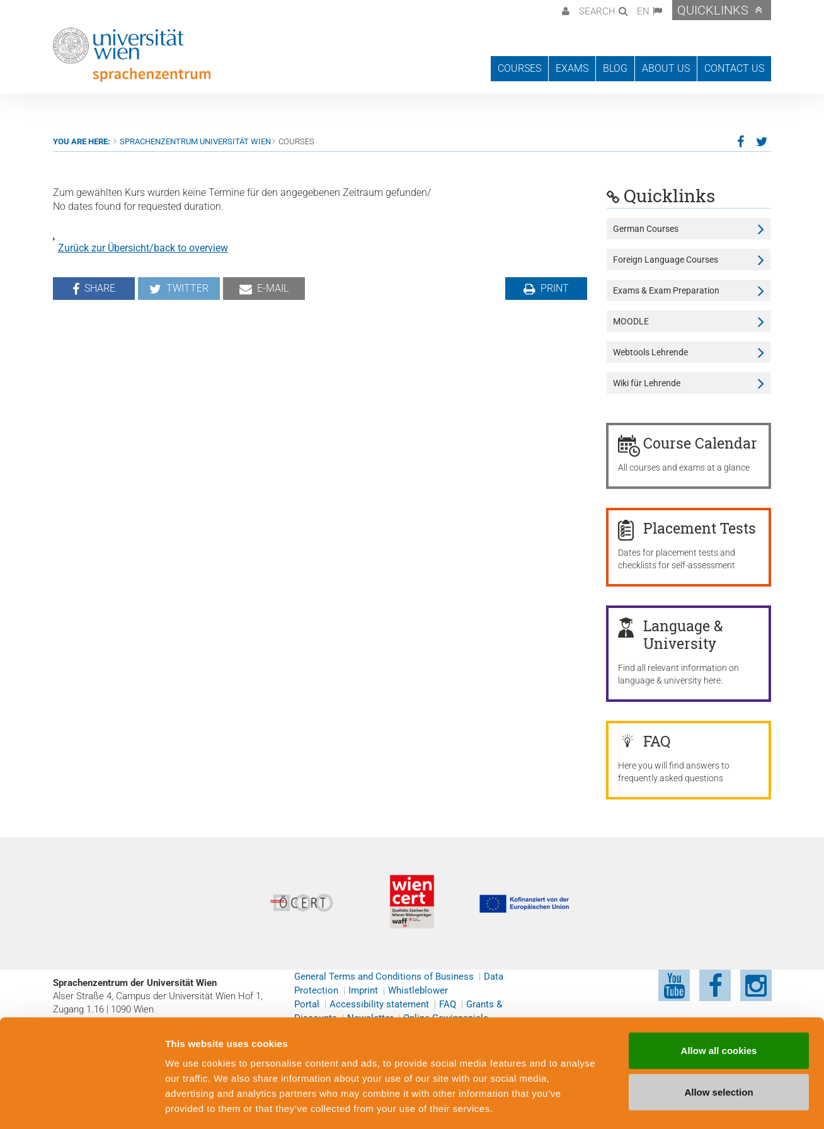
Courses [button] (519, 68)
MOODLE (631, 321)
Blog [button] (615, 68)
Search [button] (597, 11)
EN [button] (643, 11)
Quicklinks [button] (712, 10)
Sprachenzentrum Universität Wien (195, 141)
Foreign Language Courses (665, 260)
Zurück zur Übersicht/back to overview (143, 248)
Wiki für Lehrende (646, 383)
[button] (564, 10)
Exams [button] (572, 68)
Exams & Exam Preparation (666, 290)
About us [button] (666, 68)
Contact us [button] (734, 68)
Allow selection (718, 1036)
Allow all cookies (719, 995)
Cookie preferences (676, 1104)
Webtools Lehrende (650, 352)
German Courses (645, 229)
